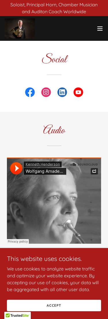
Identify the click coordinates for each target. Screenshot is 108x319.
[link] (20, 28)
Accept (54, 305)
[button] (100, 28)
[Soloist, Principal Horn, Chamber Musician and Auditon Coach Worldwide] (54, 8)
